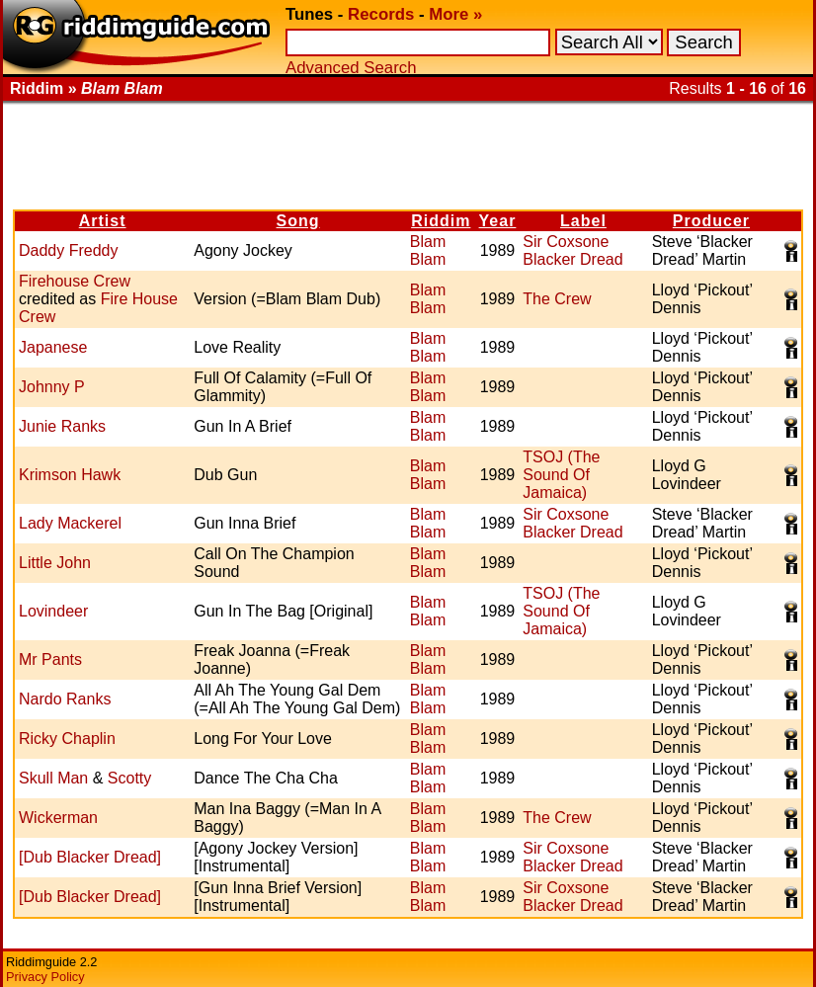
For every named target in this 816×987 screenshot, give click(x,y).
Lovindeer (53, 611)
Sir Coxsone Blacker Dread (572, 250)
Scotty (129, 778)
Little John (55, 562)
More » (455, 14)
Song (298, 220)
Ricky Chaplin (67, 738)
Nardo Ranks (65, 699)
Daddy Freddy (69, 250)
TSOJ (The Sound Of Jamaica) (561, 475)
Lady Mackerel (70, 523)
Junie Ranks (62, 426)
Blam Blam (428, 250)
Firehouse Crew (74, 281)
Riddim (440, 220)
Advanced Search (351, 67)
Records (381, 14)
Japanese (53, 347)
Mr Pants (50, 659)
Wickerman (58, 817)
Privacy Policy (45, 976)
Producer (711, 220)
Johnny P (52, 386)
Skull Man (53, 778)
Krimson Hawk (70, 474)
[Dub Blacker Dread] (90, 857)
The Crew (557, 298)
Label (583, 220)
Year (498, 220)
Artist (102, 220)
